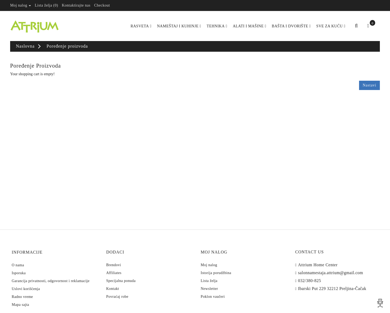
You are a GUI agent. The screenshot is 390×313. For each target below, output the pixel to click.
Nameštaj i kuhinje (179, 26)
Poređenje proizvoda (67, 46)
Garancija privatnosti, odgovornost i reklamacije (51, 279)
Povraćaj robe (126, 288)
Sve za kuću (330, 26)
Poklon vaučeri (222, 288)
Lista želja (219, 277)
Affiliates (124, 272)
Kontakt (123, 283)
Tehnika (217, 26)
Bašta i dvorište (291, 26)
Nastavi (369, 85)
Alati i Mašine (249, 26)
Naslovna (25, 46)
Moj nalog (219, 266)
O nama (29, 268)
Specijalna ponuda (129, 277)
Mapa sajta (31, 295)
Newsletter (220, 283)
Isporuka (30, 273)
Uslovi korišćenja (34, 284)
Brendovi (124, 266)
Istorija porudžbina (224, 272)
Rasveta (141, 26)
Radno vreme (32, 290)
